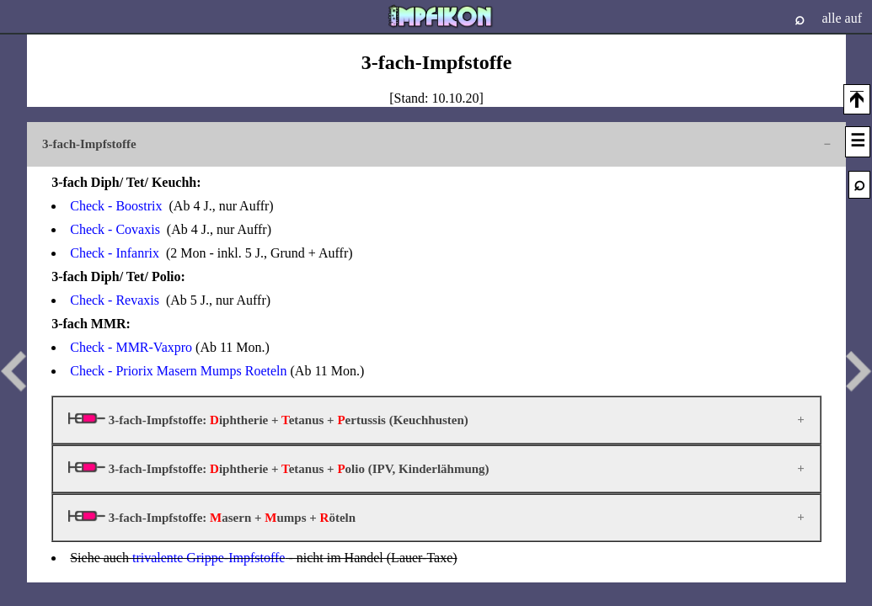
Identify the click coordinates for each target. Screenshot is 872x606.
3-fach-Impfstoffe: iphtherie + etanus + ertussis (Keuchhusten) (268, 419)
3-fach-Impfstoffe (89, 144)
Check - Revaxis (114, 300)
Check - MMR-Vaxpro (131, 347)
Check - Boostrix (116, 206)
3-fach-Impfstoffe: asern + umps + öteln (212, 517)
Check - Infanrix (114, 253)
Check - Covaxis (115, 229)
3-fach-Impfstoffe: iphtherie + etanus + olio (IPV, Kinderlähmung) (278, 468)
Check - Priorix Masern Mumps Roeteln (178, 371)
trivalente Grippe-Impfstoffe (208, 557)
